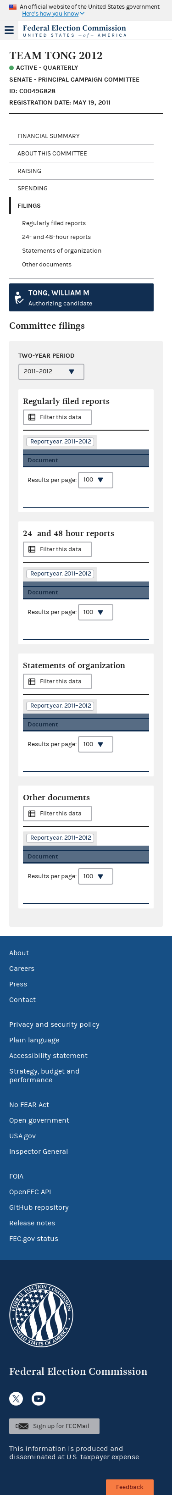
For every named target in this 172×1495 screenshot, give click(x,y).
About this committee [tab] (52, 153)
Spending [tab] (32, 188)
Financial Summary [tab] (48, 136)
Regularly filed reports (54, 223)
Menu (9, 30)
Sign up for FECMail (61, 1426)
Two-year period (46, 356)
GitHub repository (39, 1207)
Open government (39, 1120)
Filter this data (61, 417)
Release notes (32, 1223)
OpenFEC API (30, 1192)
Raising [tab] (29, 171)
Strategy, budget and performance (44, 1075)
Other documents (47, 264)
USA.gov (22, 1136)
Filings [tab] (29, 206)
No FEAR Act (29, 1105)
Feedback (130, 1487)
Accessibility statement (48, 1056)
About (19, 953)
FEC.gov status (33, 1239)
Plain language (34, 1040)
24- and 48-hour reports (56, 237)
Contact (22, 1000)
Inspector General (38, 1151)
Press (18, 984)
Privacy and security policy (54, 1024)
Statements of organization (61, 251)
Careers (21, 968)
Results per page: (70, 480)
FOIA (16, 1176)
